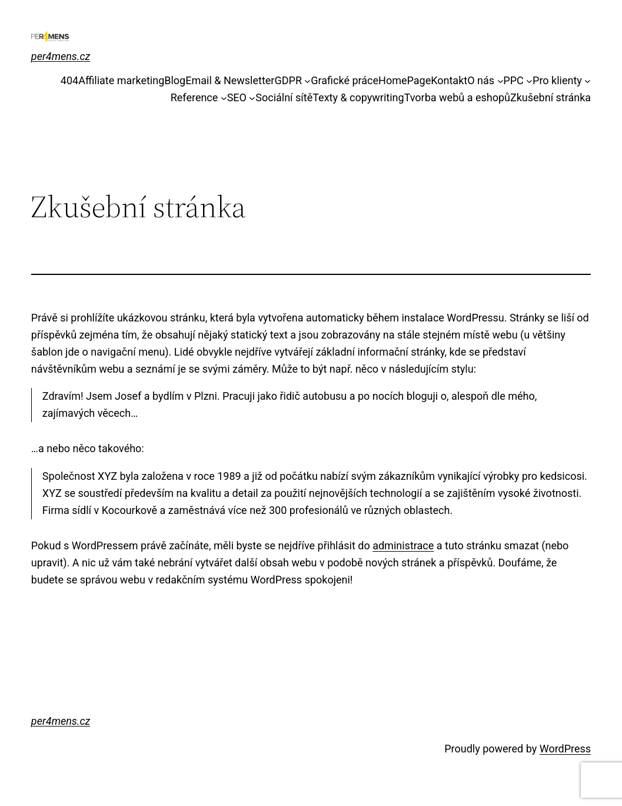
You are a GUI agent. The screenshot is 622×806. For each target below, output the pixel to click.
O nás (480, 80)
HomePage (404, 80)
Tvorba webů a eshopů (457, 97)
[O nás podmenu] (500, 81)
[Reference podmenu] (224, 98)
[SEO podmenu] (252, 98)
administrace (403, 545)
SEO (237, 97)
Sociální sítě (283, 97)
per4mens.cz (60, 56)
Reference (194, 97)
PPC (513, 80)
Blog (174, 80)
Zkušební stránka (550, 97)
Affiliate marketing (121, 80)
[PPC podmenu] (529, 81)
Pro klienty (557, 80)
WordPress (565, 748)
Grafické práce (344, 80)
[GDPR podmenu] (307, 81)
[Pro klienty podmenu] (587, 81)
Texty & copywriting (358, 97)
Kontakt (449, 80)
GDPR (288, 80)
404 (69, 80)
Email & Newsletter (229, 80)
